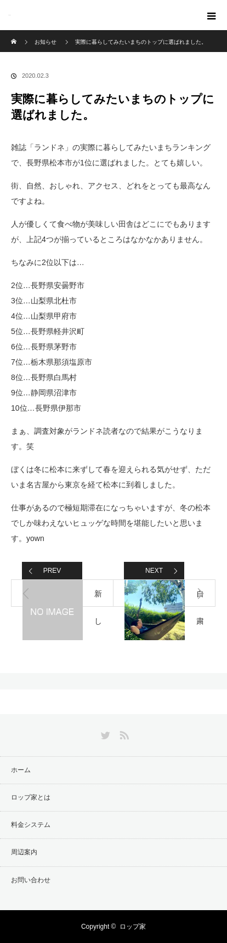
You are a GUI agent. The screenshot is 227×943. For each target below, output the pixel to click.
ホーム (21, 770)
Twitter (104, 733)
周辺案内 (24, 852)
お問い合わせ (30, 880)
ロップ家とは (30, 797)
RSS (123, 733)
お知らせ (45, 42)
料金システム (30, 825)
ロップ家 (133, 926)
